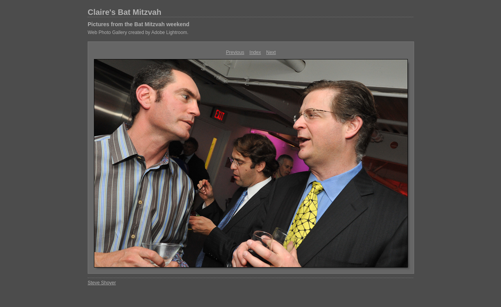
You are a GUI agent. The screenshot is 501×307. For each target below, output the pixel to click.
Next (271, 52)
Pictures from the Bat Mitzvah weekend (138, 24)
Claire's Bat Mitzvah (124, 12)
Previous (235, 52)
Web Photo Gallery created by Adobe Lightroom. (138, 32)
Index (255, 52)
